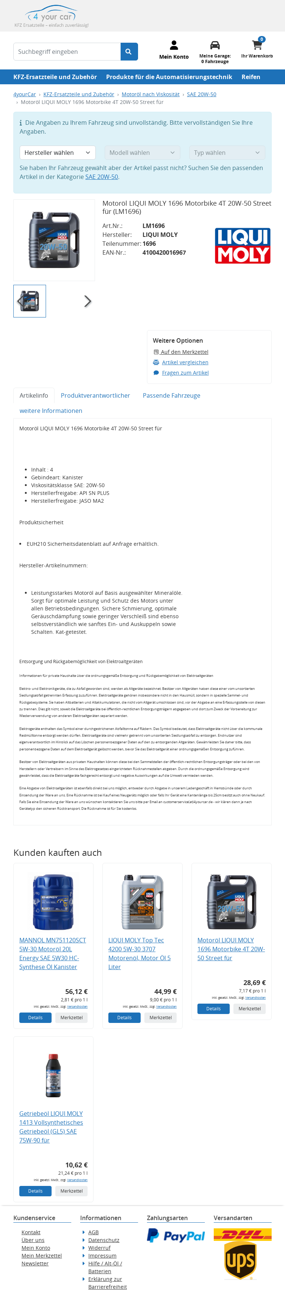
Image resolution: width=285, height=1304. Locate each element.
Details (35, 1017)
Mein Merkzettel (42, 1255)
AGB (93, 1232)
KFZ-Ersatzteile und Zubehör (55, 77)
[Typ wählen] (227, 153)
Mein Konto (36, 1247)
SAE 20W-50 (201, 94)
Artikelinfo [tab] (34, 395)
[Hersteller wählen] (58, 153)
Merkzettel (71, 1017)
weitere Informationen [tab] (51, 411)
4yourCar (24, 94)
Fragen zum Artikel (181, 372)
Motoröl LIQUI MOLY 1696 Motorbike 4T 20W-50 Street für (231, 949)
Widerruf (99, 1247)
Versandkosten (77, 1006)
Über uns (33, 1239)
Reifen (251, 77)
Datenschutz (103, 1239)
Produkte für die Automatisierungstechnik (169, 77)
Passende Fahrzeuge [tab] (171, 395)
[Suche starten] (129, 52)
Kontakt (31, 1232)
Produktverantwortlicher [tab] (95, 395)
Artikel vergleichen (181, 362)
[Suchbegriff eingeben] (67, 52)
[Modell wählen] (143, 153)
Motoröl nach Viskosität (151, 94)
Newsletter (35, 1263)
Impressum (102, 1255)
